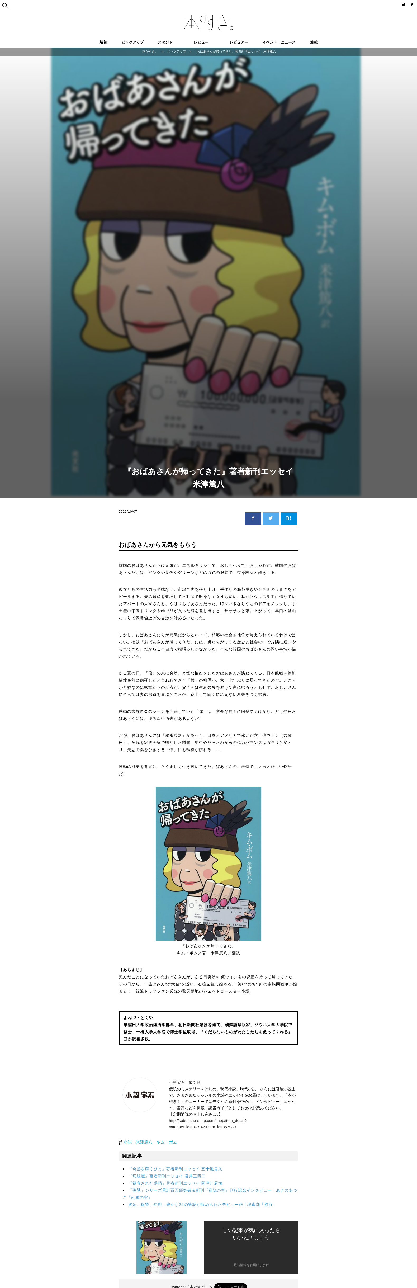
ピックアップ (132, 42)
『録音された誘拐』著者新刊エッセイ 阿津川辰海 (175, 1183)
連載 (314, 42)
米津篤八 (144, 1142)
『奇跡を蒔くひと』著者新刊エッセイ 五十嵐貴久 (175, 1169)
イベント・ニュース (279, 42)
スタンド (165, 42)
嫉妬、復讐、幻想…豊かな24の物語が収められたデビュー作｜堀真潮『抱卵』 (202, 1204)
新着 (103, 42)
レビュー (201, 42)
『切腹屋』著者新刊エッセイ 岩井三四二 (167, 1176)
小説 (128, 1142)
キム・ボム (166, 1142)
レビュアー (239, 42)
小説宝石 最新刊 (185, 1082)
